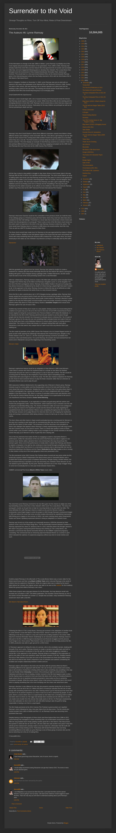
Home (41, 808)
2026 (83, 41)
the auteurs (25, 744)
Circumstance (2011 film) (90, 168)
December (86, 82)
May (84, 195)
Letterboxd (100, 245)
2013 (83, 75)
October (85, 182)
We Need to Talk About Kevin (91, 149)
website (58, 585)
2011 (83, 80)
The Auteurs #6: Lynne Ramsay (92, 90)
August (85, 187)
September (86, 184)
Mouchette (86, 147)
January (85, 205)
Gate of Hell (86, 162)
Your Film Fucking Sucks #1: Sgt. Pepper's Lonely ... (92, 121)
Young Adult (86, 85)
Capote (85, 176)
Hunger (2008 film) (88, 152)
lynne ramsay (17, 744)
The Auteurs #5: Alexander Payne (93, 155)
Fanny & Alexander (88, 110)
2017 (83, 64)
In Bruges (85, 112)
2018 (83, 62)
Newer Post (12, 808)
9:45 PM (16, 800)
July (84, 189)
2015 (83, 70)
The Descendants (88, 165)
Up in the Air (86, 144)
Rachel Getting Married (89, 115)
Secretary (85, 117)
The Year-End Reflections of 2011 (93, 87)
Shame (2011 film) (88, 127)
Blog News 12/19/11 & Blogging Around (94, 124)
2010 (83, 208)
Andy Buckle (18, 754)
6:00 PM (16, 783)
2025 (83, 43)
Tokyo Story (86, 139)
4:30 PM (16, 772)
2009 (83, 211)
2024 (83, 46)
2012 (83, 77)
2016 (83, 67)
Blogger (66, 823)
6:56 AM (16, 759)
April (84, 197)
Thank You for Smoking (89, 142)
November (86, 179)
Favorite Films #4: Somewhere (92, 132)
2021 (83, 54)
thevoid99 (17, 765)
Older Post (69, 808)
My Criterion (100, 247)
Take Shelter (86, 129)
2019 (83, 59)
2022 (83, 51)
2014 (83, 72)
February (86, 202)
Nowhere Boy (87, 173)
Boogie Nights (87, 160)
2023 (83, 49)
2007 (83, 214)
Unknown (17, 778)
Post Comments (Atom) (24, 811)
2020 (83, 57)
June (84, 192)
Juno (84, 157)
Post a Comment (17, 804)
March (85, 200)
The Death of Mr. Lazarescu (91, 170)
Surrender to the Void (40, 11)
